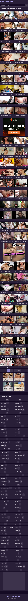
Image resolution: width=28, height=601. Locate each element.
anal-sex (4, 413)
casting (4, 436)
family (4, 491)
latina (4, 563)
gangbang (5, 501)
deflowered (5, 459)
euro (3, 472)
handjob (4, 521)
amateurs (5, 403)
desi (3, 462)
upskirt (18, 524)
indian (4, 534)
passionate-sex (20, 455)
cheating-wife (5, 442)
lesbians (4, 570)
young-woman (20, 566)
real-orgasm (19, 475)
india (3, 530)
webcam (18, 537)
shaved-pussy (20, 494)
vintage (18, 527)
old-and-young (20, 436)
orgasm (18, 445)
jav (3, 553)
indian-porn (5, 537)
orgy (17, 449)
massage (18, 403)
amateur (5, 400)
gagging (4, 498)
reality (18, 478)
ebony (4, 465)
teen (17, 511)
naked (17, 419)
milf (17, 416)
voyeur (18, 534)
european (5, 475)
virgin (18, 530)
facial (3, 485)
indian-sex (5, 540)
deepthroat (5, 452)
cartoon (4, 432)
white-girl (19, 547)
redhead (18, 481)
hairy (3, 514)
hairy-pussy (5, 517)
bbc (3, 423)
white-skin (19, 550)
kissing (4, 557)
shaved (18, 491)
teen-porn (19, 514)
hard (4, 524)
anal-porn (5, 409)
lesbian (4, 566)
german (4, 511)
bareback (4, 419)
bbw (3, 426)
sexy (17, 488)
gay (3, 508)
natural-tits (19, 426)
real (17, 468)
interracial (5, 543)
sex (17, 485)
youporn (18, 570)
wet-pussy (19, 543)
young (18, 563)
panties (18, 452)
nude (17, 432)
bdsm (3, 429)
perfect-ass (19, 465)
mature (18, 413)
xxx (17, 560)
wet (17, 540)
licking (18, 400)
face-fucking (5, 481)
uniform (18, 521)
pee (17, 462)
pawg (17, 459)
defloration (5, 455)
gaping (4, 504)
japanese (4, 550)
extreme (4, 478)
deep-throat (5, 449)
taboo (18, 501)
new (17, 429)
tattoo (18, 504)
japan (3, 547)
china (3, 445)
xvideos (18, 557)
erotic (3, 468)
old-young (19, 439)
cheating (4, 439)
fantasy (4, 494)
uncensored (19, 517)
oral (17, 442)
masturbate (19, 406)
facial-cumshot (6, 488)
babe (3, 416)
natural (18, 423)
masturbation (20, 409)
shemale (18, 498)
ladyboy (4, 560)
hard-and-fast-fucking (7, 528)
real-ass (18, 472)
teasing (18, 508)
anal (3, 406)
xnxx (17, 553)
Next (19, 370)
